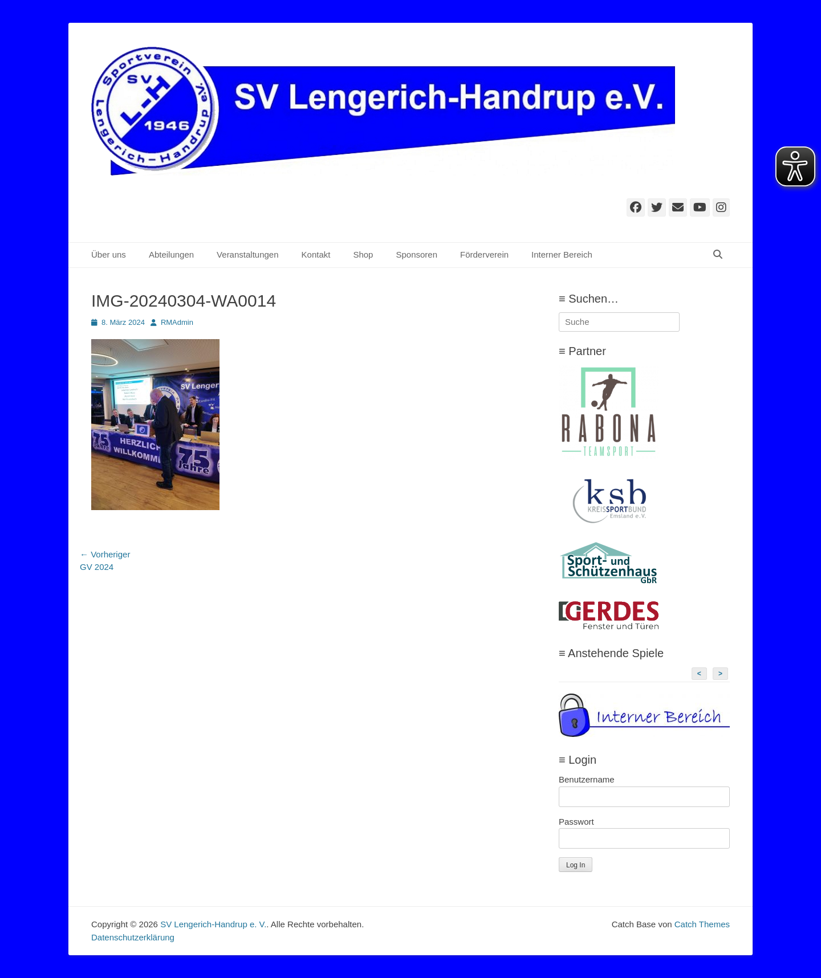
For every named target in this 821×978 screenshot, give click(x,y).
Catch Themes (702, 924)
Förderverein (484, 254)
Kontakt (316, 254)
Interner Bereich (561, 254)
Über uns (108, 254)
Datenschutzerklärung (132, 937)
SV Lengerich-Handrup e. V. (213, 924)
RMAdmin (177, 322)
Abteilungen (171, 254)
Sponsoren (416, 254)
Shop (363, 254)
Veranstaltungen (247, 254)
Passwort (576, 821)
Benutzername (587, 779)
